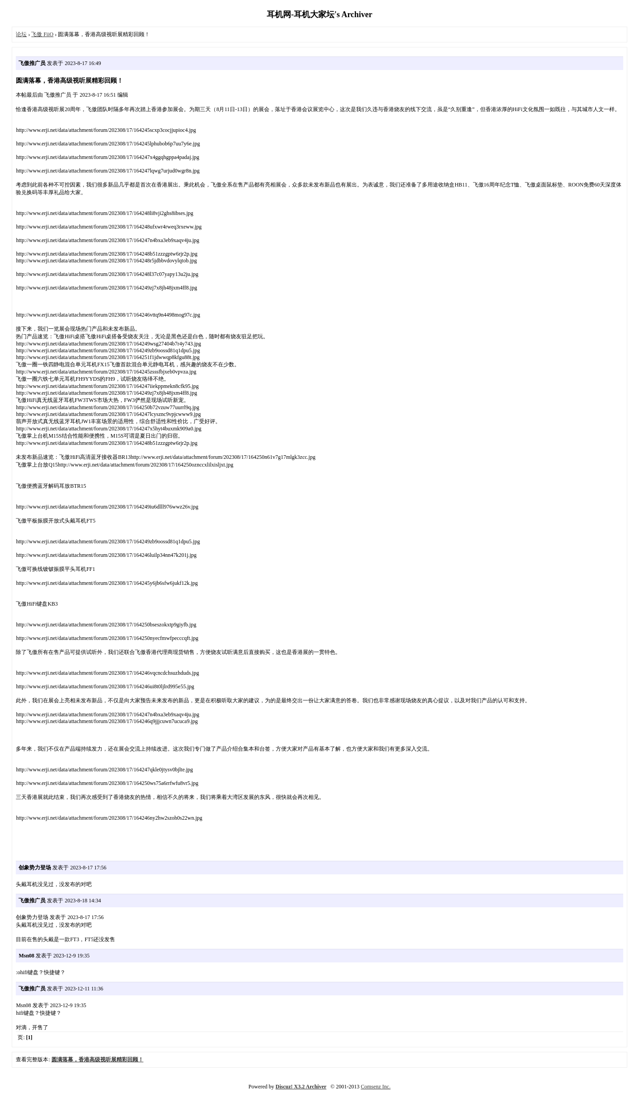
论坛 (21, 34)
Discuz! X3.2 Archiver (301, 1086)
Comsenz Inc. (375, 1086)
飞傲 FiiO (42, 34)
